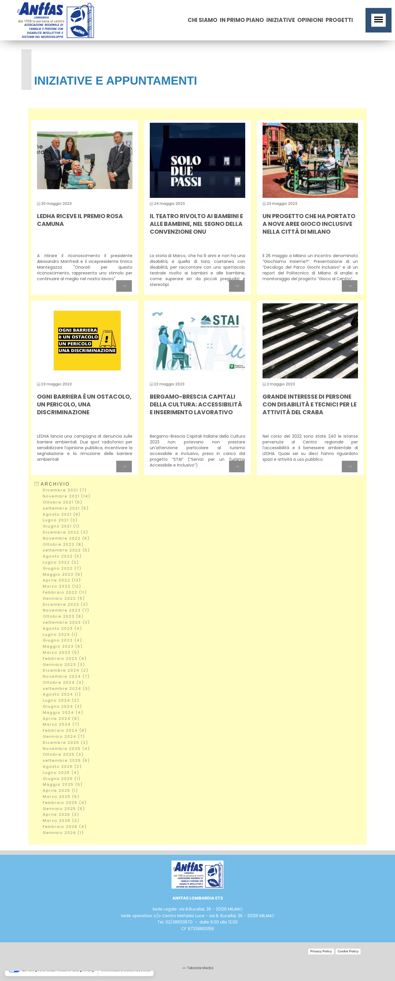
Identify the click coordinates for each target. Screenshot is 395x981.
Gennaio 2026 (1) (63, 832)
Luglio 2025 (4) (61, 772)
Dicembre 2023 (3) (65, 604)
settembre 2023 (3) (66, 622)
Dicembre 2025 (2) (65, 742)
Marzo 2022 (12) (62, 586)
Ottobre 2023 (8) (63, 616)
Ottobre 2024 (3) (63, 682)
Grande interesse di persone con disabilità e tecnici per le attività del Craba (310, 404)
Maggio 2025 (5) (63, 784)
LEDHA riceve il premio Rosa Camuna (80, 220)
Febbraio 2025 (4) (65, 802)
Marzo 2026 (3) (61, 820)
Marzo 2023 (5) (61, 652)
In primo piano (242, 20)
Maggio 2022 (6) (63, 574)
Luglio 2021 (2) (60, 520)
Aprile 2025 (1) (60, 790)
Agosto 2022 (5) (62, 556)
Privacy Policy (321, 951)
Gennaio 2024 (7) (64, 736)
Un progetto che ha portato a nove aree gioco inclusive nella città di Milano (309, 224)
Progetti (339, 20)
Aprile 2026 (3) (61, 814)
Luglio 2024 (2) (61, 700)
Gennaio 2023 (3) (64, 664)
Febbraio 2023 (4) (65, 658)
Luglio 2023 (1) (60, 634)
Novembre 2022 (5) (66, 538)
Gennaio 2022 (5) (64, 598)
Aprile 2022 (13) (62, 580)
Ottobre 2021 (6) (62, 502)
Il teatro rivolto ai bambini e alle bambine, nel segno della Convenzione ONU (196, 224)
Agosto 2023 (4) (62, 628)
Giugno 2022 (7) (62, 568)
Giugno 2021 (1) (61, 526)
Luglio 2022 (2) (61, 562)
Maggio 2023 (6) (63, 646)
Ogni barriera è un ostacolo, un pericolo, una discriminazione (84, 404)
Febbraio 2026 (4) (65, 826)
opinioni (310, 20)
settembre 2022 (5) (66, 550)
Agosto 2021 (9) (62, 514)
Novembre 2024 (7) (66, 676)
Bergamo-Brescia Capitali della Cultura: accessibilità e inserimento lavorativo (196, 404)
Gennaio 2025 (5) (64, 808)
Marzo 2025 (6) (61, 796)
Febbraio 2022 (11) (65, 592)
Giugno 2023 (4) (62, 640)
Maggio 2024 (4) (63, 712)
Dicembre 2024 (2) (65, 670)
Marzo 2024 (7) (61, 724)
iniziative (280, 20)
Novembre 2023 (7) (66, 610)
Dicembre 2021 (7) (65, 490)
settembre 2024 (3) (66, 688)
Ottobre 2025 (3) (63, 754)
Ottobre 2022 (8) (63, 544)
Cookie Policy (348, 951)
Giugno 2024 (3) (62, 706)
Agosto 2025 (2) (62, 766)
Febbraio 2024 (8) (65, 730)
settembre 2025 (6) (66, 760)
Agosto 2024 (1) (62, 694)
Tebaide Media (200, 967)
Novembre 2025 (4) (66, 748)
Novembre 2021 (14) (67, 496)
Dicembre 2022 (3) (65, 532)
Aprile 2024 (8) (61, 718)
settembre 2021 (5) (66, 508)
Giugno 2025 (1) (62, 778)
